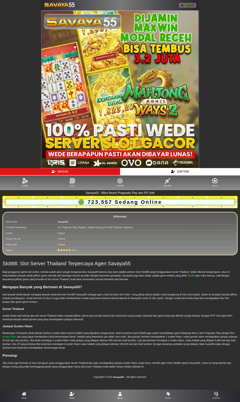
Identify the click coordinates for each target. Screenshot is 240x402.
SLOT (72, 182)
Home (24, 395)
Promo (168, 395)
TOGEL (25, 182)
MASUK (60, 171)
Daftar (72, 395)
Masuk (120, 395)
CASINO (120, 182)
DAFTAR (180, 171)
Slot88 (191, 275)
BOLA (215, 182)
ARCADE (167, 182)
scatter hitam (9, 336)
